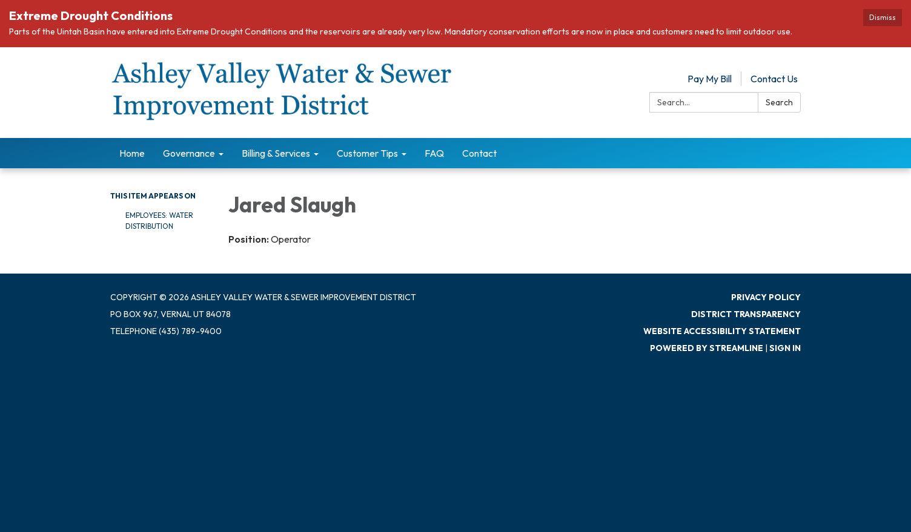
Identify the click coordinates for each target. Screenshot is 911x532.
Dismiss (882, 17)
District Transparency (746, 314)
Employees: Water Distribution (159, 221)
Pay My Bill (709, 79)
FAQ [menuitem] (434, 153)
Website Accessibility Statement (722, 331)
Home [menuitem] (132, 153)
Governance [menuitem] (189, 153)
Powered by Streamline (706, 348)
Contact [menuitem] (479, 153)
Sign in (785, 348)
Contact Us (774, 79)
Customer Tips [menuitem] (367, 153)
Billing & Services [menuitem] (276, 153)
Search (779, 102)
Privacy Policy (766, 297)
